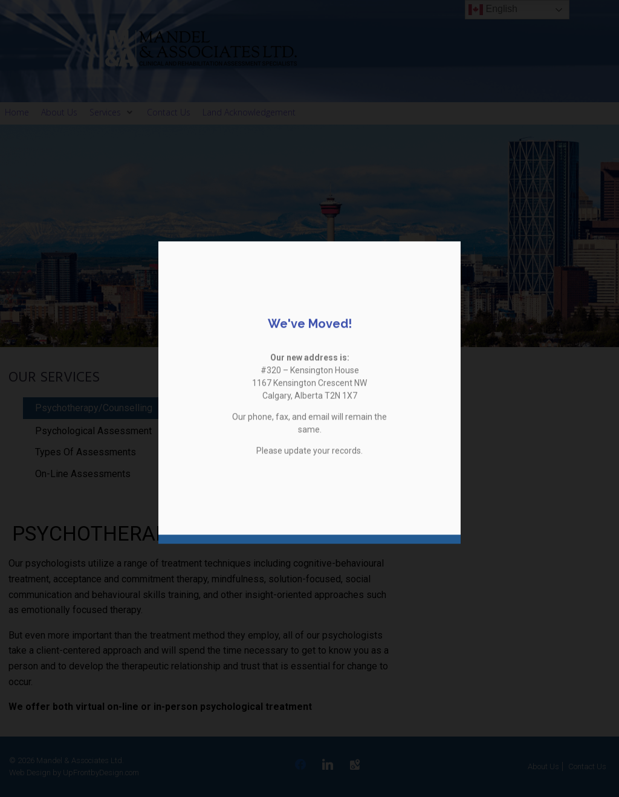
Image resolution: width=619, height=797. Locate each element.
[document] (309, 398)
